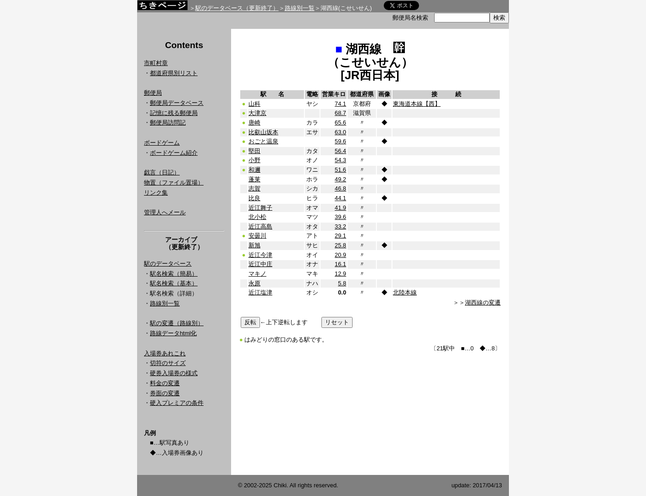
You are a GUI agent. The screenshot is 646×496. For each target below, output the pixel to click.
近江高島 (260, 226)
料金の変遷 (165, 383)
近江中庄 (260, 264)
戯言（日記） (162, 172)
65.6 (340, 122)
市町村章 (156, 63)
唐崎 (254, 122)
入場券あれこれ (165, 353)
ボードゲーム (162, 142)
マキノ (257, 273)
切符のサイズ (168, 363)
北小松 (257, 216)
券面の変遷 (165, 393)
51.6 (340, 169)
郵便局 (153, 92)
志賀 (254, 188)
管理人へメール (165, 212)
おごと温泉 (263, 141)
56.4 (340, 150)
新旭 (254, 245)
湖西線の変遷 (483, 302)
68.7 (340, 112)
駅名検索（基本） (174, 283)
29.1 (340, 235)
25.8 (340, 245)
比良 (254, 198)
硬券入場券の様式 (174, 373)
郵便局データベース (177, 102)
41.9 (340, 207)
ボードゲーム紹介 (174, 152)
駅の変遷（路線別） (177, 323)
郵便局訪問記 (168, 122)
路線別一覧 (300, 8)
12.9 (340, 273)
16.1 (340, 264)
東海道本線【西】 (417, 103)
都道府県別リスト (174, 73)
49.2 (340, 179)
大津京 (257, 112)
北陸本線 (405, 292)
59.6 (340, 141)
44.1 (340, 198)
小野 (254, 160)
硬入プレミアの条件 (177, 402)
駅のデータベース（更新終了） (237, 8)
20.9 (340, 254)
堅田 (254, 150)
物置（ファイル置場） (174, 182)
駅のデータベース (168, 263)
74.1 (340, 103)
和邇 (254, 169)
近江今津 (260, 254)
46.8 (340, 188)
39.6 (340, 216)
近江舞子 (260, 207)
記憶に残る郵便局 (174, 112)
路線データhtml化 (173, 333)
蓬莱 (254, 179)
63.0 (340, 132)
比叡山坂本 (263, 132)
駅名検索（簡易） (174, 273)
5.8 (342, 283)
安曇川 (257, 235)
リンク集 (156, 192)
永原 (254, 283)
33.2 (340, 226)
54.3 (340, 160)
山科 (254, 103)
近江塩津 (260, 292)
